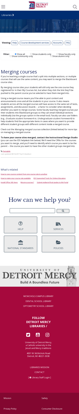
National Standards (20, 245)
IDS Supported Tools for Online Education (50, 178)
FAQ (68, 42)
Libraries (7, 15)
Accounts (57, 42)
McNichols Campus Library (38, 296)
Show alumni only (59, 56)
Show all (20, 54)
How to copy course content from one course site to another (24, 174)
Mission (7, 398)
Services (58, 226)
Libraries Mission (39, 367)
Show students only (40, 54)
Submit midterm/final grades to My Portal (52, 182)
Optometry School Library (38, 306)
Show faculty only (65, 54)
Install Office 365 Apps (9, 182)
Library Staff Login (41, 377)
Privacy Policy (10, 408)
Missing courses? (27, 182)
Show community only (21, 56)
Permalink (6, 151)
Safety (45, 398)
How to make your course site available (16, 178)
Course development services (35, 42)
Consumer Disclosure (52, 408)
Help (14, 42)
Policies (58, 245)
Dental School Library (38, 301)
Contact (39, 372)
